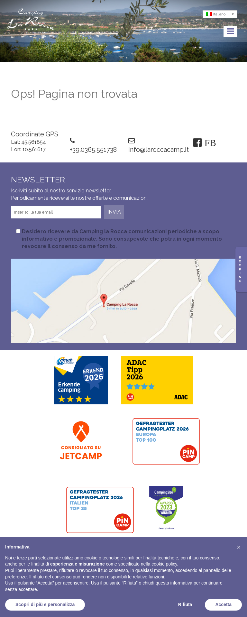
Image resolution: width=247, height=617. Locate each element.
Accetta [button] (223, 604)
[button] (238, 547)
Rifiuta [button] (185, 604)
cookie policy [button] (164, 563)
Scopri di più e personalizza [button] (45, 604)
